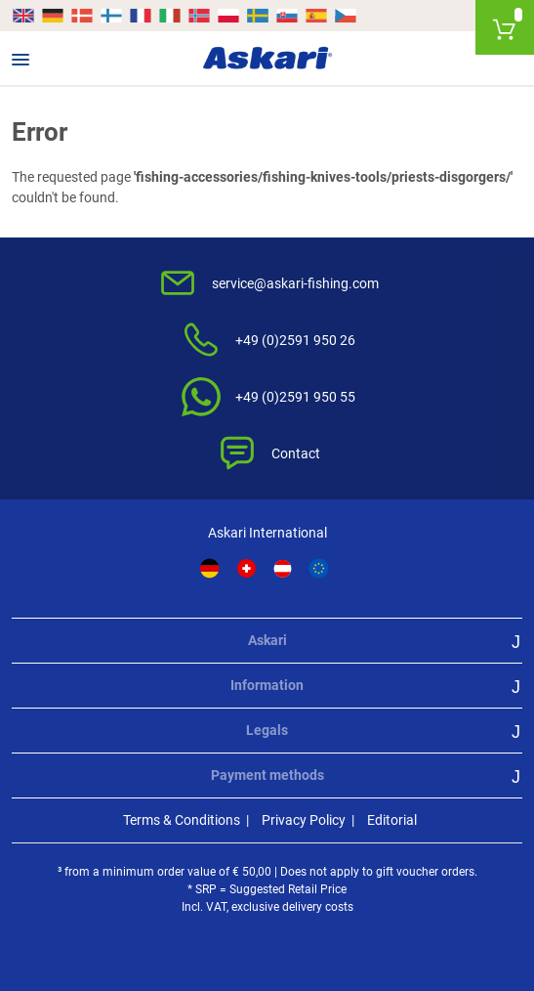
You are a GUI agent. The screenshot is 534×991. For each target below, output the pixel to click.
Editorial (392, 820)
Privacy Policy (304, 820)
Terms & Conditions (181, 820)
